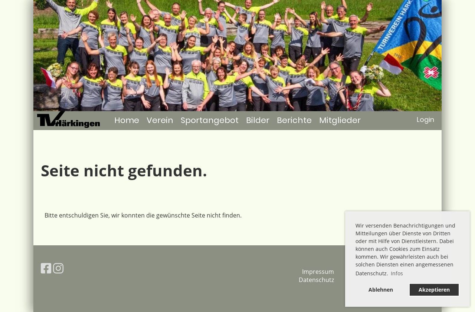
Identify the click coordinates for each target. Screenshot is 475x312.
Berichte (294, 120)
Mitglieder (340, 120)
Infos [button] (397, 273)
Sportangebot (210, 120)
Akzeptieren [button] (434, 289)
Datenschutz (316, 280)
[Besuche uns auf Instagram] (58, 268)
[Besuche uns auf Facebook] (46, 268)
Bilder (257, 120)
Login (425, 119)
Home (126, 120)
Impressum (318, 272)
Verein (160, 120)
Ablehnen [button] (380, 289)
